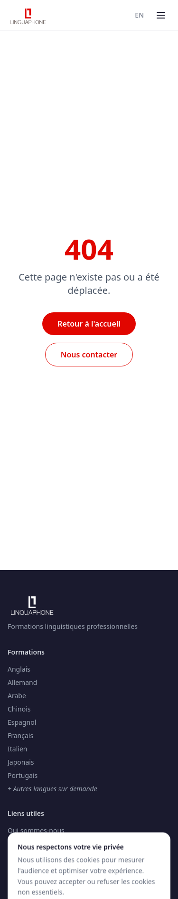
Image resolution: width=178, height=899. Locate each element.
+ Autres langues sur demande (52, 788)
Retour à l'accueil (89, 323)
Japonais (21, 762)
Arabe (17, 695)
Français (20, 735)
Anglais (19, 669)
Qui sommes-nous (36, 830)
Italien (17, 748)
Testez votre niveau (37, 843)
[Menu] (160, 15)
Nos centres (26, 857)
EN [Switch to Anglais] (139, 14)
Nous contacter (89, 354)
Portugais (22, 775)
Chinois (19, 708)
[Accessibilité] (24, 875)
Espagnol (22, 722)
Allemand (22, 682)
